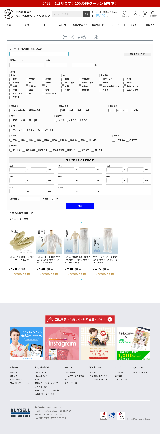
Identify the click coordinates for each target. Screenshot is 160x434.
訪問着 (32, 79)
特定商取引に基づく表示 (99, 376)
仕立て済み (120, 140)
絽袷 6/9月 (86, 150)
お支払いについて (42, 372)
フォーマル (17, 130)
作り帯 (85, 86)
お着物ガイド (98, 25)
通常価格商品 (34, 110)
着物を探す (14, 372)
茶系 (23, 140)
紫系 (31, 140)
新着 (9, 25)
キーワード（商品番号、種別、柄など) (26, 49)
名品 (71, 110)
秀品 (79, 110)
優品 (87, 110)
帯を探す (13, 376)
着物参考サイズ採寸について (46, 383)
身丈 (11, 166)
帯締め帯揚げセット (111, 86)
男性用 (16, 97)
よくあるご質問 (41, 387)
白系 (55, 140)
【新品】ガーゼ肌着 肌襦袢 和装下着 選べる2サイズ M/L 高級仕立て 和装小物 (49, 260)
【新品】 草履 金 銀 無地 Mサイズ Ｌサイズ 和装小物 (21, 258)
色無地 (48, 83)
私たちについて (96, 372)
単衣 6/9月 (30, 150)
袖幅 (11, 176)
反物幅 (60, 187)
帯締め (105, 83)
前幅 (60, 176)
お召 (15, 86)
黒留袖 (48, 79)
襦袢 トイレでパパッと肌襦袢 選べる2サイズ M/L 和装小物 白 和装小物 (105, 260)
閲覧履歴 (153, 14)
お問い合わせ (70, 379)
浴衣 (31, 90)
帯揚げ (130, 83)
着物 (27, 25)
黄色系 (64, 140)
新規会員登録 (70, 372)
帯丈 (11, 187)
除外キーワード (16, 60)
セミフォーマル (33, 130)
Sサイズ (60, 120)
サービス (116, 25)
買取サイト (151, 25)
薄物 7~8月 (44, 150)
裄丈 (60, 166)
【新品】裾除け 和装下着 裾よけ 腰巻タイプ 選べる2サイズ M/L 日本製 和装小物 (77, 260)
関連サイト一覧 (71, 383)
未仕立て (133, 140)
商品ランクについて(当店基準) (47, 390)
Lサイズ (83, 120)
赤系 (15, 140)
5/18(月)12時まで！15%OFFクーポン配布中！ (80, 3)
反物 (129, 79)
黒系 (83, 140)
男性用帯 (86, 90)
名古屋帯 (86, 79)
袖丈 (108, 166)
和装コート (17, 93)
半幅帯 (68, 90)
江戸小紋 (33, 86)
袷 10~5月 (17, 150)
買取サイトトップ (140, 372)
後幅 (108, 176)
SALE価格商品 (19, 110)
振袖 (15, 79)
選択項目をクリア (137, 54)
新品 (136, 110)
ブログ (133, 25)
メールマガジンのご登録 (74, 376)
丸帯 (67, 86)
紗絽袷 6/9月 (58, 150)
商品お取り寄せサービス (19, 383)
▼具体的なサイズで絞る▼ (80, 160)
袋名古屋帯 (69, 83)
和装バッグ (107, 79)
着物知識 (118, 376)
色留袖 (16, 83)
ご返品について (41, 376)
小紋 (15, 90)
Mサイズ (72, 120)
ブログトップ (120, 372)
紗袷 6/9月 (72, 150)
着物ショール (132, 86)
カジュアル (48, 130)
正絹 (15, 120)
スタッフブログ (121, 379)
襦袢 (47, 90)
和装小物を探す (16, 379)
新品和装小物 (132, 90)
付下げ (32, 83)
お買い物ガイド (80, 25)
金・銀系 (93, 140)
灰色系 (74, 140)
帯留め (105, 90)
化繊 (23, 120)
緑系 (47, 140)
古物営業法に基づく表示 (44, 394)
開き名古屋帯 (87, 83)
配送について (40, 379)
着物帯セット (51, 93)
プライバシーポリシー (98, 379)
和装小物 (62, 25)
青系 (39, 140)
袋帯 (67, 79)
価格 (48, 60)
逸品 (63, 110)
